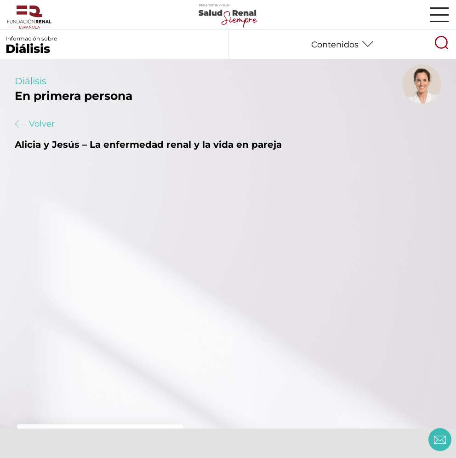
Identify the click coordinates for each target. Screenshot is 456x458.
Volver (35, 124)
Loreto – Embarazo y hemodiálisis (95, 436)
